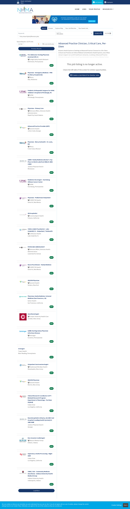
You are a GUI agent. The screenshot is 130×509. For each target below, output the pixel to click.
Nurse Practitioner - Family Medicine (39, 265)
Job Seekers (97, 2)
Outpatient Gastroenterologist (38, 364)
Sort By (20, 44)
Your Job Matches (70, 28)
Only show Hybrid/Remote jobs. (29, 36)
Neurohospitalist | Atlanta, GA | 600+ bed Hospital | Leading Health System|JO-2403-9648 (41, 420)
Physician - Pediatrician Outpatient (39, 197)
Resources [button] (107, 9)
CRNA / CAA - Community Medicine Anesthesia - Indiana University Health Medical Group (40, 474)
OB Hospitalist (32, 213)
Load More (36, 491)
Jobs (84, 9)
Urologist (21, 349)
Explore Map (59, 28)
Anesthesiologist (33, 314)
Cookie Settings (116, 505)
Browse (50, 28)
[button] (107, 33)
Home (77, 9)
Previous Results (36, 49)
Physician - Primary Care (36, 108)
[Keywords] (36, 33)
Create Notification (48, 44)
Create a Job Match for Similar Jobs (84, 75)
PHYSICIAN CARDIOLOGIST (36, 247)
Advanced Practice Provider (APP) (39, 126)
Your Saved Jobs (83, 28)
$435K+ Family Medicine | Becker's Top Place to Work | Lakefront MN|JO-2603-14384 (40, 162)
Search (44, 28)
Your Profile (94, 9)
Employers (109, 2)
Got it (125, 505)
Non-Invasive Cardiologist (36, 438)
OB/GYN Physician (33, 280)
